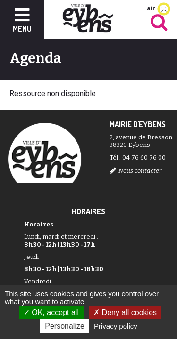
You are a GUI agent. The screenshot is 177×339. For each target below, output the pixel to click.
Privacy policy (115, 326)
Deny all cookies (125, 312)
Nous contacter (139, 170)
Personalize (64, 326)
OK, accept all (51, 312)
